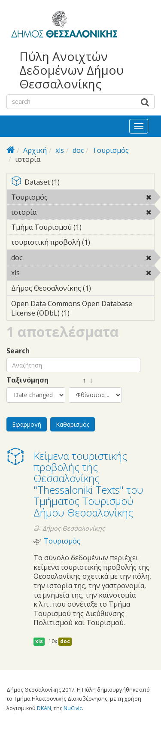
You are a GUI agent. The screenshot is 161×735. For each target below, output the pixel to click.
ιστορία (58, 212)
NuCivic (73, 708)
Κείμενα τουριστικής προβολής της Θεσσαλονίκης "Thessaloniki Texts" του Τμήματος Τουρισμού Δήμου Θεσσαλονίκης (88, 484)
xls (59, 150)
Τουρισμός (110, 150)
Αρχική (35, 150)
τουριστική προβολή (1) (82, 243)
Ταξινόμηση (27, 380)
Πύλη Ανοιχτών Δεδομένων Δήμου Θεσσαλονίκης (71, 70)
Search (18, 350)
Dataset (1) (82, 182)
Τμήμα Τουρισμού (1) (82, 228)
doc (78, 150)
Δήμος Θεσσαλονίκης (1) (82, 289)
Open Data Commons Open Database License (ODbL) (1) (82, 309)
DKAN (44, 708)
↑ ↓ (81, 380)
